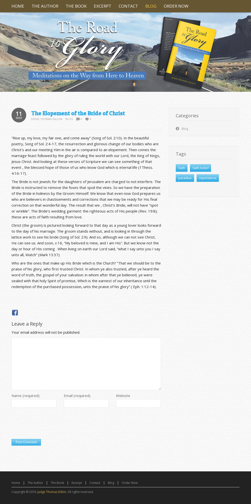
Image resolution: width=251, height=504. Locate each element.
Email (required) (77, 395)
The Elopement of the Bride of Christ (78, 113)
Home (16, 483)
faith (181, 168)
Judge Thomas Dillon (46, 119)
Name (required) (25, 395)
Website (123, 395)
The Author (35, 483)
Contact (94, 483)
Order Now (130, 483)
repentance (207, 178)
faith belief (200, 168)
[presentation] (49, 424)
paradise (185, 178)
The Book (57, 483)
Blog (69, 119)
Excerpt (77, 483)
